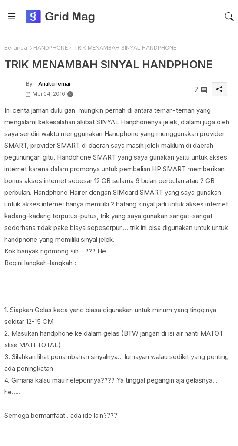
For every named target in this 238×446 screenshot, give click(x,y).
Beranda (15, 47)
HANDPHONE (50, 47)
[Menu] (11, 16)
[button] (229, 16)
